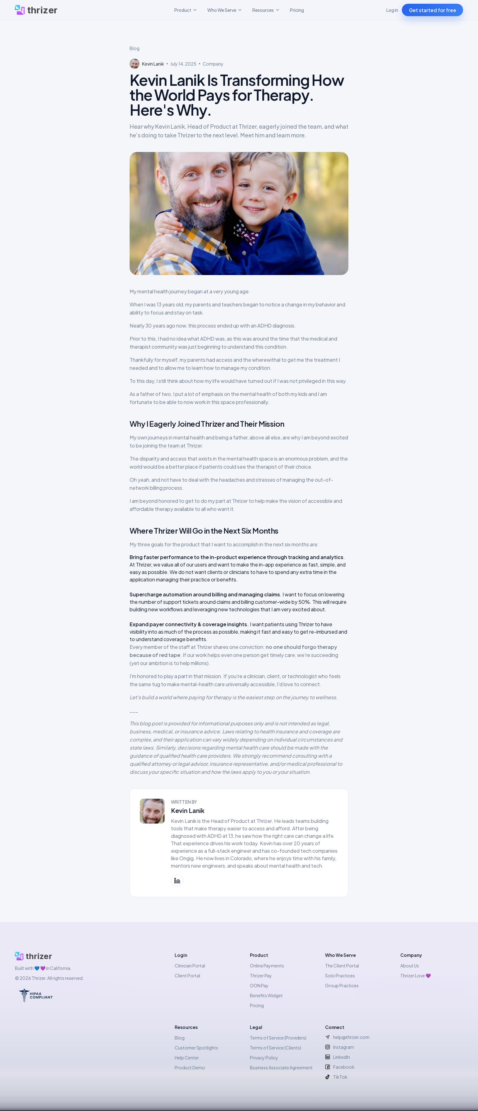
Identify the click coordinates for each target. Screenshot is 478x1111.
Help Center (187, 1057)
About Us (409, 965)
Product (185, 10)
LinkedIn (337, 1057)
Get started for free (432, 10)
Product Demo (190, 1067)
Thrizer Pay (261, 975)
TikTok (336, 1077)
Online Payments (267, 965)
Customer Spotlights (196, 1047)
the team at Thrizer (180, 445)
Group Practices (342, 985)
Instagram (339, 1047)
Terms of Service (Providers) (278, 1037)
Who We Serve (224, 10)
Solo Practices (340, 975)
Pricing (297, 10)
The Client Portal (342, 965)
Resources (266, 10)
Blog (135, 48)
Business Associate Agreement (281, 1067)
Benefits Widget (266, 995)
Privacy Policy (264, 1057)
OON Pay (259, 985)
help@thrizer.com (347, 1037)
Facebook (340, 1067)
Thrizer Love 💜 (415, 975)
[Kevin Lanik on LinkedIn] (177, 881)
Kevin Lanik (188, 810)
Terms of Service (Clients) (275, 1047)
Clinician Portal (190, 965)
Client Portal (187, 975)
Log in (392, 10)
